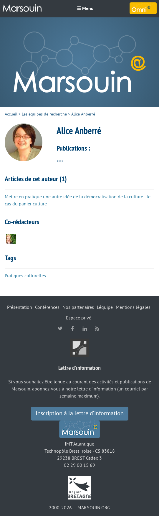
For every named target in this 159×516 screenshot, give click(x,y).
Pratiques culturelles (25, 275)
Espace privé (78, 318)
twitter (60, 328)
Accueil (11, 114)
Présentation (19, 307)
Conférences (47, 307)
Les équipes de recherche (44, 114)
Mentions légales (133, 307)
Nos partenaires (78, 307)
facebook (72, 328)
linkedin (85, 328)
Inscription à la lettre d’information (80, 413)
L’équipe (105, 307)
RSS (97, 328)
